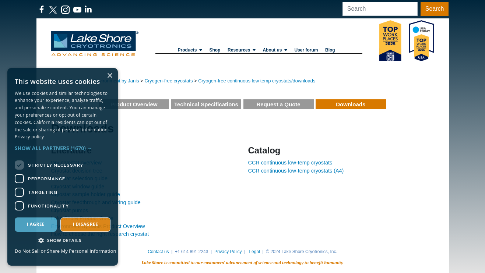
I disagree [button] (85, 224)
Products (190, 50)
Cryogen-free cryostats (168, 81)
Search (434, 9)
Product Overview (134, 104)
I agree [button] (36, 224)
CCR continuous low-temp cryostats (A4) (296, 171)
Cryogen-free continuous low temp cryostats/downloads (256, 81)
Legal (254, 251)
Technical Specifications (206, 104)
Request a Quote (278, 104)
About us (275, 50)
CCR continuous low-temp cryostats (290, 163)
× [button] (109, 76)
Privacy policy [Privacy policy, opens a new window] (29, 137)
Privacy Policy (228, 251)
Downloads (350, 104)
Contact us (158, 251)
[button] (62, 148)
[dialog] (62, 167)
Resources (242, 50)
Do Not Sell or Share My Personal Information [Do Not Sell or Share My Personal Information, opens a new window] (65, 251)
